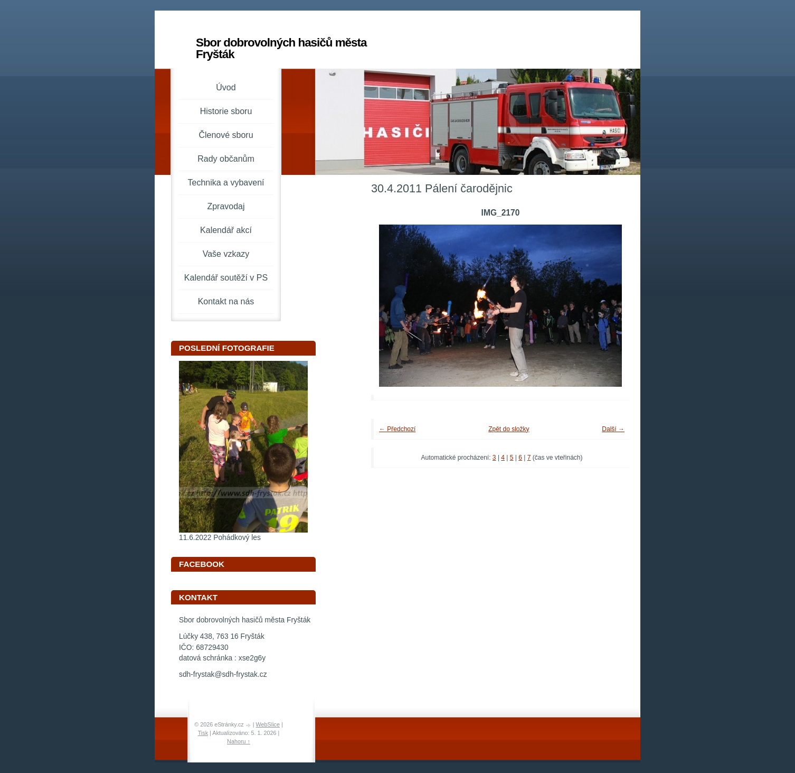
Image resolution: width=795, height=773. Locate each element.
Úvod (225, 87)
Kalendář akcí (226, 230)
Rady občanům (225, 158)
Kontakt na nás (226, 301)
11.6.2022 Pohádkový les (220, 538)
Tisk (203, 733)
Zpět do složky (508, 429)
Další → (613, 429)
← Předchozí (397, 429)
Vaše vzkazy (226, 253)
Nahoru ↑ (238, 741)
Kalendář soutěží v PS (226, 277)
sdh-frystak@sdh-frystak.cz (223, 674)
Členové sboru (225, 135)
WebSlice (268, 724)
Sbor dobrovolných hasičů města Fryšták (281, 48)
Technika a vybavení (226, 182)
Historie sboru (226, 111)
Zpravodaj (225, 206)
